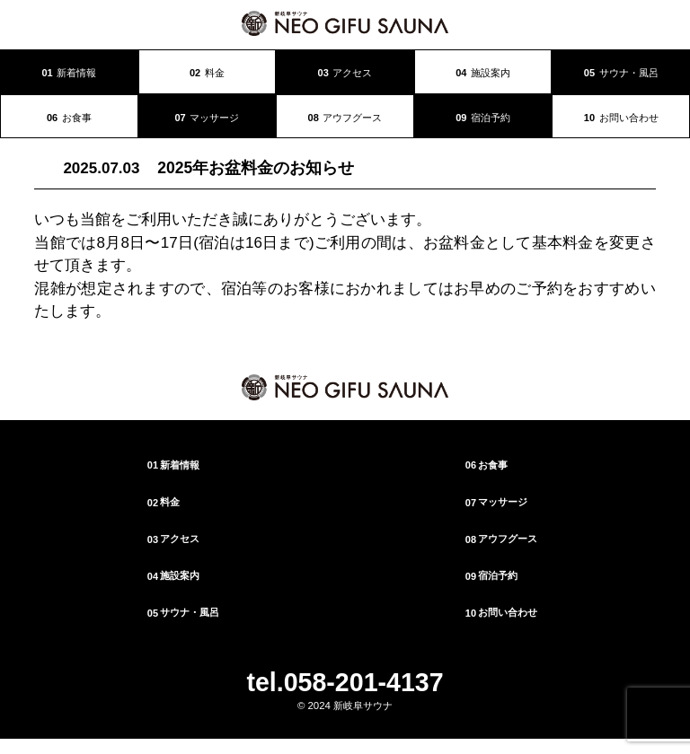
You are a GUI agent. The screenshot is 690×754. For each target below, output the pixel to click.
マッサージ (206, 117)
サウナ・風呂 (621, 72)
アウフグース (345, 117)
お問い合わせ (621, 117)
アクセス (345, 72)
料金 (207, 72)
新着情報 (68, 72)
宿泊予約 (483, 117)
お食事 (69, 117)
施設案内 (483, 72)
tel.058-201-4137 (344, 682)
